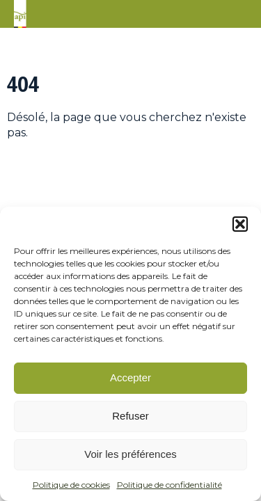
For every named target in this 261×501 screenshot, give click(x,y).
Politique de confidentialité (169, 484)
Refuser (130, 416)
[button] (240, 224)
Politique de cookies (71, 484)
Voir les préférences (130, 454)
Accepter (130, 377)
